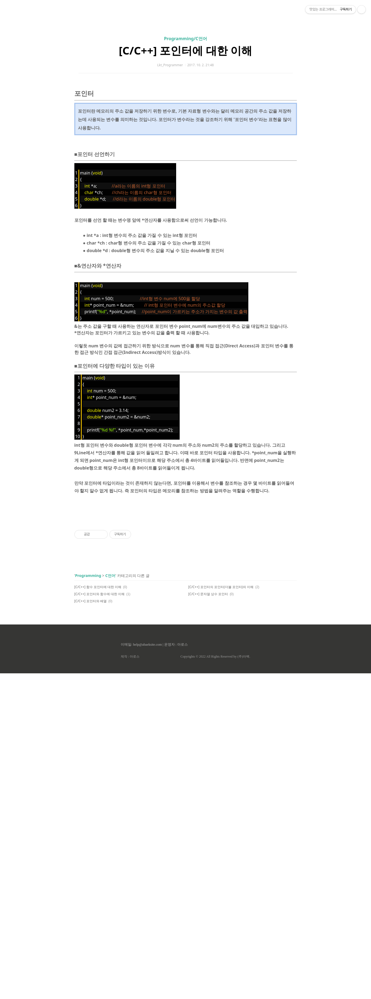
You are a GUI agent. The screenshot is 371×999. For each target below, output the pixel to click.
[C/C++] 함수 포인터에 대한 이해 (98, 912)
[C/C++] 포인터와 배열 (90, 926)
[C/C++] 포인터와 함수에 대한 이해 (99, 919)
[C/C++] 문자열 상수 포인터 (208, 919)
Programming (88, 901)
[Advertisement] (185, 52)
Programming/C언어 (185, 115)
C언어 (110, 901)
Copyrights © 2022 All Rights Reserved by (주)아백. (215, 982)
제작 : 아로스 (130, 982)
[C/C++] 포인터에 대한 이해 (185, 126)
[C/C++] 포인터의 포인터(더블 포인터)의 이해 (221, 912)
